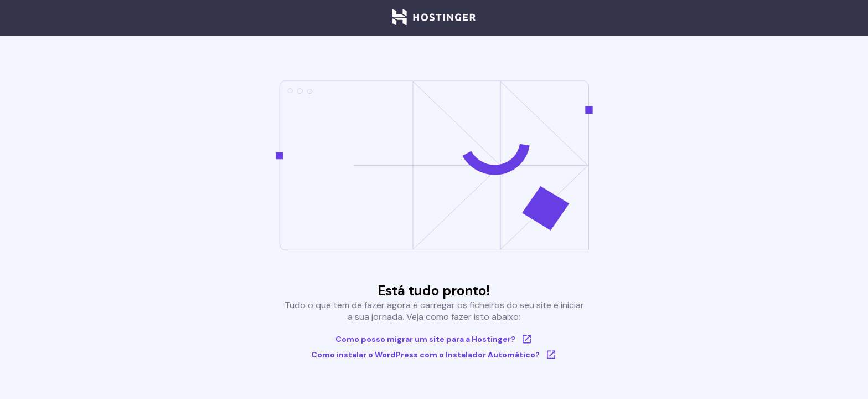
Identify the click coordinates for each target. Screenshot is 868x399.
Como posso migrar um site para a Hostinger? (434, 339)
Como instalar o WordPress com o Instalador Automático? (434, 354)
